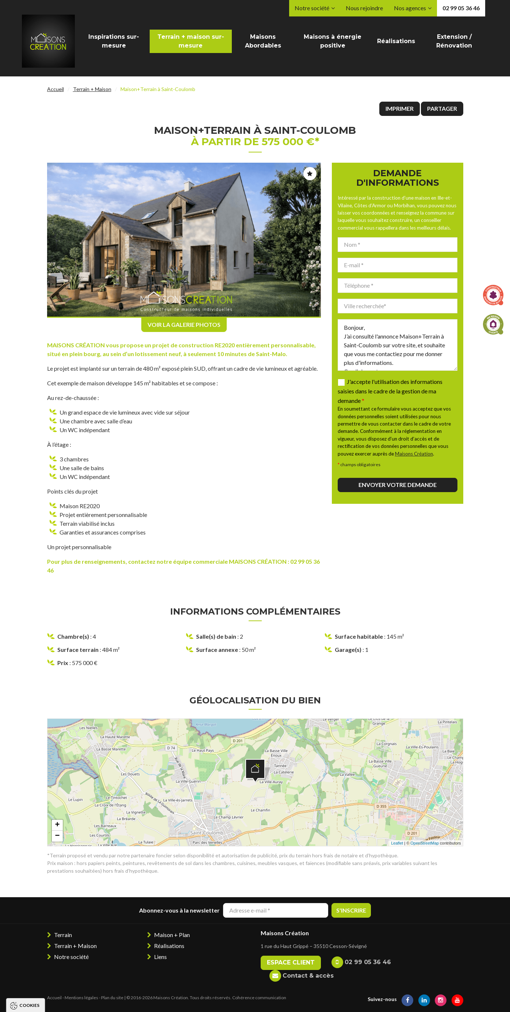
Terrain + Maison (92, 89)
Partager (442, 108)
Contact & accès (308, 975)
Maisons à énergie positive (332, 41)
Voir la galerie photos (184, 324)
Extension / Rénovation (454, 41)
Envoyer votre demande (397, 484)
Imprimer (400, 108)
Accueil (55, 89)
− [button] (57, 836)
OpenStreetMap (424, 843)
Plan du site (112, 997)
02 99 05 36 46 (461, 7)
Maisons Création (414, 454)
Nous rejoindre (364, 7)
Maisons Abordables (263, 41)
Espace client (291, 962)
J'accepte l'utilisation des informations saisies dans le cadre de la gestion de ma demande (390, 391)
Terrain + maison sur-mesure (190, 41)
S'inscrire (351, 910)
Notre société (312, 7)
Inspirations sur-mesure (113, 41)
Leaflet (397, 843)
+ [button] (57, 825)
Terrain (63, 934)
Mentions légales (81, 997)
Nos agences (410, 7)
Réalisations (396, 41)
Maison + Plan (172, 934)
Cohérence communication (259, 997)
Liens (160, 956)
